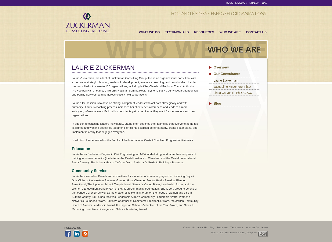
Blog (265, 3)
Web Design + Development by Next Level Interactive (263, 234)
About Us (202, 227)
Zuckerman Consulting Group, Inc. (87, 23)
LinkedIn (254, 3)
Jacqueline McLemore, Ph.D (232, 86)
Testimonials (177, 32)
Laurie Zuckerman (226, 80)
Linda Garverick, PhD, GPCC (233, 92)
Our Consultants (227, 74)
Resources (204, 32)
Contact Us (256, 32)
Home (229, 3)
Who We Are (230, 32)
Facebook (241, 3)
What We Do (149, 32)
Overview (221, 67)
